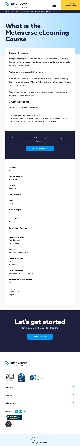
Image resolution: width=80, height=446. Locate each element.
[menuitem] (71, 4)
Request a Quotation (40, 148)
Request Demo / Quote (70, 4)
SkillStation (9, 387)
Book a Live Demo (40, 337)
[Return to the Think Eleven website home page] (25, 5)
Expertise (8, 395)
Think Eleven (10, 403)
